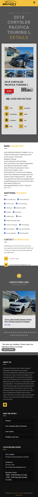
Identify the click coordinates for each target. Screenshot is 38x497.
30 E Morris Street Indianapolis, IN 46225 (17, 457)
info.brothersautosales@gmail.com (15, 467)
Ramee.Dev (19, 495)
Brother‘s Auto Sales (16, 493)
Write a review (8, 349)
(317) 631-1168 (9, 465)
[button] (2, 332)
